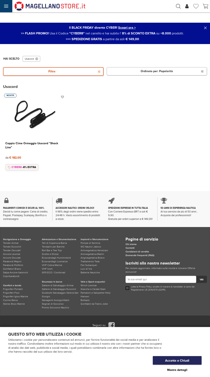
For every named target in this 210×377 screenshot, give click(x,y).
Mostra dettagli (177, 370)
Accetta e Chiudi (177, 362)
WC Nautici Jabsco (91, 246)
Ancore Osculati (12, 257)
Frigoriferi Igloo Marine (15, 296)
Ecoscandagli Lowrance (55, 261)
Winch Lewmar (89, 285)
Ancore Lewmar (11, 254)
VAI (201, 279)
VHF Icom (47, 268)
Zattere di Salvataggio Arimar (58, 285)
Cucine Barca (10, 300)
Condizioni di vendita (137, 251)
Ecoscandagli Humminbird (56, 257)
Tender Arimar (11, 243)
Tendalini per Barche (53, 246)
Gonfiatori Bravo (12, 268)
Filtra (74, 71)
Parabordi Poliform (13, 265)
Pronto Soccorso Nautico (55, 307)
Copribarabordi (11, 276)
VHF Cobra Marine (52, 265)
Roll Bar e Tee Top (52, 250)
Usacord (31, 58)
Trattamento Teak (90, 261)
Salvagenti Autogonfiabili (55, 300)
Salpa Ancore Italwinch (15, 272)
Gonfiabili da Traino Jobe (94, 303)
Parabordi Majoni (12, 261)
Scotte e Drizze (50, 254)
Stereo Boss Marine (14, 303)
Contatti (130, 247)
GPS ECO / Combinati (53, 272)
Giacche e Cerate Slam (93, 289)
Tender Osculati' (12, 250)
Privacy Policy (145, 286)
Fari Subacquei (89, 265)
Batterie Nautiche (90, 272)
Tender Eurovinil (12, 246)
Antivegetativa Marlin (92, 254)
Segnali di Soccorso (53, 303)
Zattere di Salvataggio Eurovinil (59, 289)
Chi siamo (131, 244)
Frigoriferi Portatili (13, 289)
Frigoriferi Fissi (11, 292)
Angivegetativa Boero (93, 257)
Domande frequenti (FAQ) (140, 255)
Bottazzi (85, 300)
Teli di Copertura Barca (54, 243)
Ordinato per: (172, 71)
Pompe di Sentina (90, 243)
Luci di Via (86, 268)
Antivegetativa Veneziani (94, 250)
